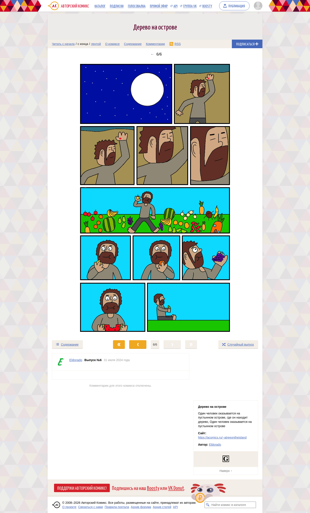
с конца (83, 44)
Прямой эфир (159, 5)
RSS (178, 44)
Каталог (100, 5)
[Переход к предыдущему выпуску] (74, 198)
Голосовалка (137, 5)
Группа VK (190, 5)
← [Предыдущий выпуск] (152, 54)
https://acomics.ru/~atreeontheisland (222, 437)
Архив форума (141, 507)
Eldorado (215, 444)
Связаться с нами (90, 507)
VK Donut (176, 487)
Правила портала (117, 507)
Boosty (207, 5)
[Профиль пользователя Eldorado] (60, 362)
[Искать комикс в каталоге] (208, 505)
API (175, 5)
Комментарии (155, 44)
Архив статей (162, 507)
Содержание (133, 44)
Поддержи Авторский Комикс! (82, 488)
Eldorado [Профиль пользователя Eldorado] (75, 360)
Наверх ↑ (226, 471)
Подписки (117, 5)
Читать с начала (63, 44)
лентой (96, 44)
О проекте (69, 507)
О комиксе (112, 44)
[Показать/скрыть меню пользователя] (257, 6)
